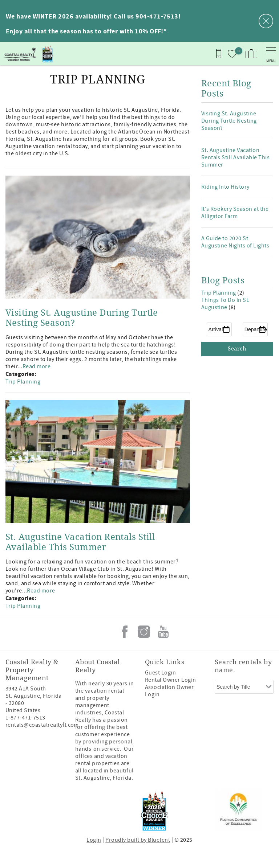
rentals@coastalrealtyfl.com (42, 725)
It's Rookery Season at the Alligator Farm (234, 212)
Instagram (144, 631)
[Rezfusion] (67, 809)
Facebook (124, 631)
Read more (36, 366)
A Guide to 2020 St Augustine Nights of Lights (235, 242)
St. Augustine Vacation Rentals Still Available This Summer (80, 542)
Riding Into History (225, 186)
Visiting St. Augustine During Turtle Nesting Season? (229, 121)
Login (93, 840)
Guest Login (160, 672)
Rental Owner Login (170, 680)
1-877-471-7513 (25, 717)
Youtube (163, 631)
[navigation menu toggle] (271, 53)
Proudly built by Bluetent (137, 840)
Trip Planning (22, 381)
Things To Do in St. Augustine (225, 303)
